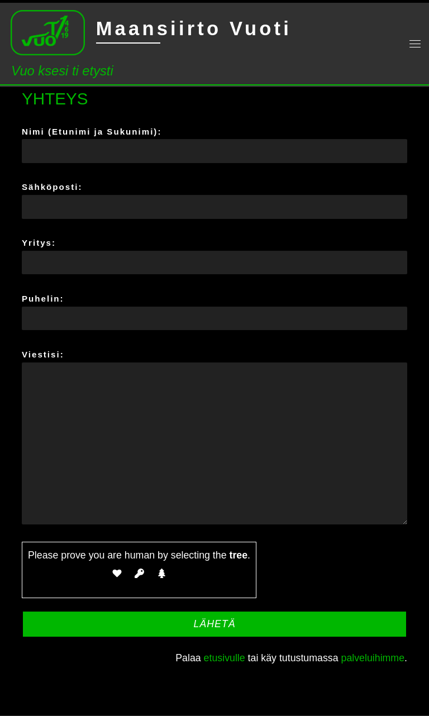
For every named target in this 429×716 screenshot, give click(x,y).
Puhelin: (214, 312)
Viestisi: (214, 437)
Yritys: (214, 256)
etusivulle (224, 658)
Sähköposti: (214, 200)
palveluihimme (373, 658)
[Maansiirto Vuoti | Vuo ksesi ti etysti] (47, 32)
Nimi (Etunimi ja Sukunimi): (214, 145)
